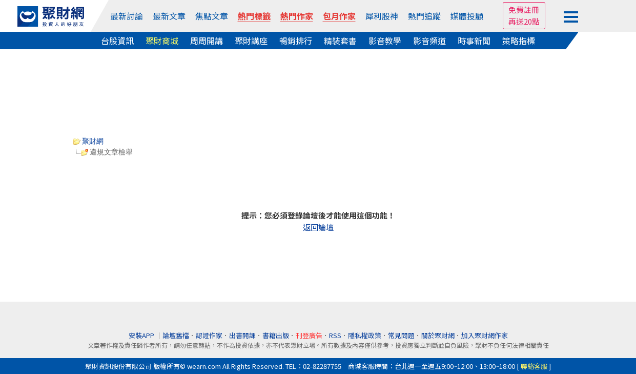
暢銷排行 (295, 40)
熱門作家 (296, 16)
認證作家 (209, 335)
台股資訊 (117, 40)
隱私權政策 (364, 335)
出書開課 (242, 335)
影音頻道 (429, 40)
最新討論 (126, 16)
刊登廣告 (309, 335)
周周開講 (206, 40)
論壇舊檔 (175, 335)
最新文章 (169, 16)
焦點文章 (211, 16)
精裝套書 (340, 40)
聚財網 (88, 141)
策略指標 (518, 40)
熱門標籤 (254, 16)
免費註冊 (523, 9)
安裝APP (142, 335)
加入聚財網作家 (484, 335)
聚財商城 (162, 40)
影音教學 (384, 40)
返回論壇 (318, 227)
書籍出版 (275, 335)
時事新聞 (474, 40)
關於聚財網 (438, 335)
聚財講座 (251, 40)
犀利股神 (381, 16)
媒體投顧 (466, 16)
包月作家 (339, 16)
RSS (335, 335)
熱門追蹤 (424, 16)
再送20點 (524, 21)
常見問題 (401, 335)
